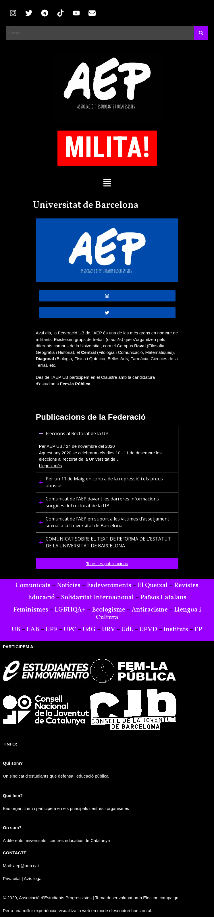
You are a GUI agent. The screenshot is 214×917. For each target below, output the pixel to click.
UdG (89, 629)
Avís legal (33, 878)
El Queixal (153, 585)
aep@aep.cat (26, 865)
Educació (41, 597)
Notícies (68, 585)
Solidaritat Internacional (97, 597)
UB (16, 629)
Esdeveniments (109, 585)
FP (198, 629)
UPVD (148, 629)
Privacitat (12, 878)
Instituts (175, 629)
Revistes (186, 585)
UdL (127, 629)
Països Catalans (163, 597)
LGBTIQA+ (70, 609)
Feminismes (30, 609)
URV (108, 629)
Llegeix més (50, 465)
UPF (51, 629)
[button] (107, 182)
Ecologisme (108, 609)
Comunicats (33, 585)
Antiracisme (150, 609)
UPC (70, 629)
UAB (32, 629)
